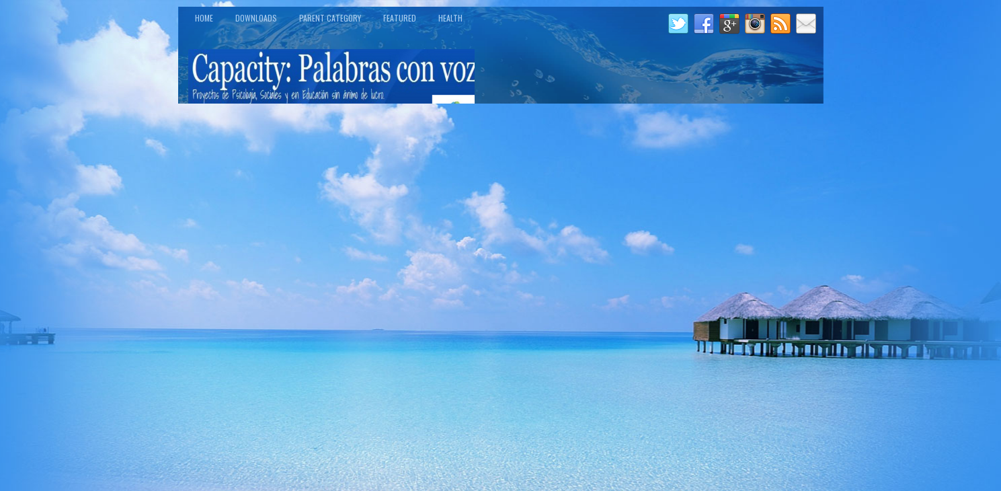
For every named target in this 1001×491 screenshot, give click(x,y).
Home (204, 18)
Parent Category (330, 18)
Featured (399, 18)
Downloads (256, 18)
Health (450, 18)
